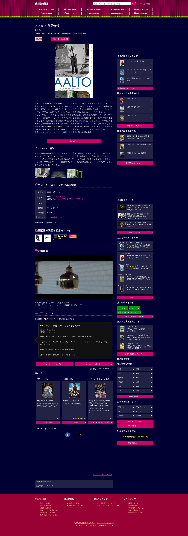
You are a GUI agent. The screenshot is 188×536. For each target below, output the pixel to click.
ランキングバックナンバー (109, 505)
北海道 (120, 378)
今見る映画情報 (134, 510)
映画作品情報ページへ (43, 482)
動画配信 (64, 39)
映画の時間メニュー (46, 9)
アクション (122, 407)
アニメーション (141, 407)
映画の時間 (39, 20)
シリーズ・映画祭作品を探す (134, 316)
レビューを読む (141, 13)
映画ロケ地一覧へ (134, 426)
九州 (119, 390)
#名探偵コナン (123, 312)
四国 (137, 386)
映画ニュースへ (134, 232)
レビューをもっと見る (54, 364)
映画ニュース (70, 13)
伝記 (43, 33)
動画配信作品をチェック (134, 163)
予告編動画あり (67, 33)
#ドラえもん (122, 308)
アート (38, 33)
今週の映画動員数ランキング (128, 88)
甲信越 (120, 382)
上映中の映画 (70, 9)
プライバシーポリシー (105, 523)
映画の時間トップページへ (45, 486)
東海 (137, 373)
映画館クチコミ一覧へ (134, 422)
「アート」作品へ (47, 422)
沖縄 (137, 390)
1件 (80, 34)
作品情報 (49, 20)
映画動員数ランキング (107, 503)
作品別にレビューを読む (49, 515)
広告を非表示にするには (102, 475)
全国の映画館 (74, 503)
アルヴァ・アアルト (60, 199)
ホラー (138, 415)
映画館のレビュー (76, 505)
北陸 (137, 382)
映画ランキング (141, 9)
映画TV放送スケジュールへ (134, 354)
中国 (119, 386)
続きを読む (73, 141)
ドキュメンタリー (53, 33)
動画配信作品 (117, 13)
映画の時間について (135, 443)
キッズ (138, 411)
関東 (137, 369)
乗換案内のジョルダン (86, 523)
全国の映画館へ (134, 396)
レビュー (55, 39)
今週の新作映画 (94, 9)
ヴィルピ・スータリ (60, 196)
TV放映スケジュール (136, 508)
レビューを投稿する (93, 364)
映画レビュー (134, 297)
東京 (119, 369)
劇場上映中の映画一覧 (134, 126)
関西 (119, 373)
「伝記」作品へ (73, 422)
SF (119, 411)
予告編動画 (94, 13)
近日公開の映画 (117, 9)
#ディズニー (135, 312)
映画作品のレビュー (47, 513)
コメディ (121, 415)
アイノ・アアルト (76, 199)
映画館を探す (46, 13)
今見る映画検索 (144, 4)
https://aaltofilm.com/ (55, 217)
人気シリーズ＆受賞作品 (49, 510)
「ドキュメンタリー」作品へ (99, 422)
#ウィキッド (133, 308)
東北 (137, 378)
